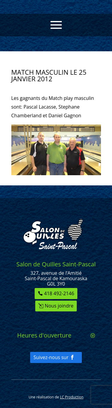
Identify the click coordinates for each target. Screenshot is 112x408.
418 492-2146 (59, 293)
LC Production (72, 397)
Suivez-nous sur (50, 357)
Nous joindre (59, 305)
